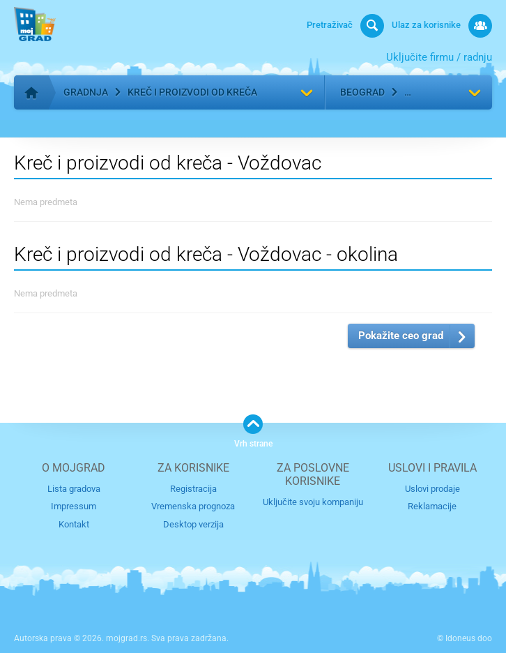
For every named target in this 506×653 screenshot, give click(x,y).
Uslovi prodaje (432, 488)
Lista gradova (73, 488)
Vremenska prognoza (193, 506)
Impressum (73, 506)
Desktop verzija (193, 524)
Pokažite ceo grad (400, 335)
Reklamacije (432, 506)
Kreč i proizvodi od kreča (192, 92)
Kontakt (74, 524)
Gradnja (85, 92)
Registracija (193, 488)
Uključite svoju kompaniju (313, 502)
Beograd (362, 92)
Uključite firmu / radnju (439, 57)
